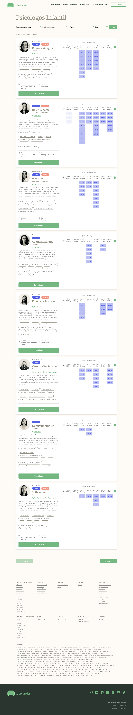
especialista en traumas (49, 663)
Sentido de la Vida (42, 671)
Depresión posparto (41, 651)
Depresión (97, 649)
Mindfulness (110, 665)
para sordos (89, 667)
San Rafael (102, 601)
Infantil (26, 665)
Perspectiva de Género (23, 669)
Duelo (51, 651)
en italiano (88, 651)
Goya (59, 587)
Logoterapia (75, 665)
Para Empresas (98, 4)
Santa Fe (81, 617)
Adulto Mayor (31, 647)
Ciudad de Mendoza (105, 585)
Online (39, 667)
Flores (18, 597)
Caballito (19, 595)
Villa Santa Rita (20, 611)
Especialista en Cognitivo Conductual (43, 657)
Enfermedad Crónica (22, 653)
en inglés (80, 651)
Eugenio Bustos (103, 587)
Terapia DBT (20, 673)
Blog (106, 4)
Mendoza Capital (104, 597)
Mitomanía (19, 667)
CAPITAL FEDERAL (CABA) (24, 582)
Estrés (60, 663)
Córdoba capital (42, 585)
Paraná (80, 585)
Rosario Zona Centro (84, 621)
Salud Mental (31, 671)
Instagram (91, 692)
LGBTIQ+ (67, 665)
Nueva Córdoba (41, 589)
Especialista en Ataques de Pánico (84, 655)
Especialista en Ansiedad (95, 653)
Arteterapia (77, 647)
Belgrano (19, 593)
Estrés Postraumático (81, 663)
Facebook (102, 692)
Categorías (19, 644)
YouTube (118, 692)
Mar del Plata (20, 629)
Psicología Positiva (83, 669)
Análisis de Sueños (51, 647)
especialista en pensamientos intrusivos (64, 659)
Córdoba (40, 582)
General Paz (40, 587)
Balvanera (19, 587)
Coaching (49, 649)
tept (90, 671)
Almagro (19, 585)
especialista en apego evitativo (62, 655)
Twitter (124, 692)
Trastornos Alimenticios (47, 675)
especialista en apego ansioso (41, 655)
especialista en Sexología (44, 661)
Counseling (57, 649)
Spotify (113, 692)
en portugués (104, 651)
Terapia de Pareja (31, 673)
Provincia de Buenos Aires (25, 617)
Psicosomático (20, 671)
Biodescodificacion (22, 649)
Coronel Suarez (21, 625)
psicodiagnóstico (57, 669)
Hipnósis (19, 665)
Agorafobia (40, 647)
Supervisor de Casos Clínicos (73, 671)
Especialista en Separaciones (25, 661)
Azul (17, 621)
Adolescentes (20, 647)
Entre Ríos (81, 582)
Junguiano (53, 665)
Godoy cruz (102, 589)
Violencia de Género (87, 675)
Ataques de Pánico (96, 647)
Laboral (60, 665)
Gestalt (105, 663)
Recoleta (19, 605)
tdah (85, 671)
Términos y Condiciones (119, 705)
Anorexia (62, 647)
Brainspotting (34, 649)
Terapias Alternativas (81, 673)
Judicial (46, 665)
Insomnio (32, 665)
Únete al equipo (85, 4)
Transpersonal (97, 673)
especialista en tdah (73, 661)
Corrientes (61, 582)
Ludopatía (84, 665)
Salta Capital (41, 619)
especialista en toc (87, 661)
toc (90, 673)
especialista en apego (23, 655)
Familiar (92, 663)
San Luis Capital (62, 619)
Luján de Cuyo (103, 591)
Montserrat (19, 599)
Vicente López (20, 637)
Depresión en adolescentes (24, 651)
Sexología (53, 671)
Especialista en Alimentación (77, 653)
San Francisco (41, 591)
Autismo (106, 647)
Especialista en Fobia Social (97, 657)
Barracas (19, 589)
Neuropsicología (30, 667)
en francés (72, 651)
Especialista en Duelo (80, 657)
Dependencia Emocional (77, 649)
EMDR (56, 651)
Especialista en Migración (24, 659)
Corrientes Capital (63, 585)
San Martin (102, 599)
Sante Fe (101, 617)
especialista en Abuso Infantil (39, 653)
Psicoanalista (46, 669)
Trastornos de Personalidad (64, 675)
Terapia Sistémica (54, 673)
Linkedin (97, 692)
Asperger (86, 647)
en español (63, 651)
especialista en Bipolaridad (105, 655)
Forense (98, 663)
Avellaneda (19, 619)
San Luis (60, 617)
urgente (76, 675)
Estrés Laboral (68, 663)
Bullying (42, 649)
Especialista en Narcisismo (42, 659)
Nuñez (18, 601)
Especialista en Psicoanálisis (86, 659)
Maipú (100, 593)
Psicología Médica (70, 669)
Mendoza (102, 582)
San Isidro (19, 633)
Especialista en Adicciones (58, 653)
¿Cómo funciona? (54, 4)
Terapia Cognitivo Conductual (102, 671)
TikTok (108, 692)
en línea (95, 651)
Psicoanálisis (36, 669)
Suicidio (60, 671)
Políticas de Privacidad (119, 708)
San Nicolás (20, 607)
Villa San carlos (103, 603)
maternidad (93, 665)
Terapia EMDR (43, 673)
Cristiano (65, 649)
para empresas (47, 667)
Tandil (18, 635)
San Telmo (19, 609)
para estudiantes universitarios (63, 667)
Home (18, 34)
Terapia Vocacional (67, 673)
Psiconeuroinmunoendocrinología (101, 669)
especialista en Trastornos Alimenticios (28, 663)
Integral (39, 665)
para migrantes (79, 667)
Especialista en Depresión (64, 657)
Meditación (102, 665)
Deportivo (89, 649)
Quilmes (18, 631)
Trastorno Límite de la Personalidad (27, 675)
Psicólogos (73, 4)
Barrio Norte (20, 591)
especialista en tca (59, 661)
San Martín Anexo (42, 593)
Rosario (80, 619)
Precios (65, 4)
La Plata (18, 627)
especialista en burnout (23, 657)
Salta (39, 617)
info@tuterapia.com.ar (117, 702)
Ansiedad (69, 647)
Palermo (19, 603)
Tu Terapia (17, 5)
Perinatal (97, 667)
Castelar (19, 623)
